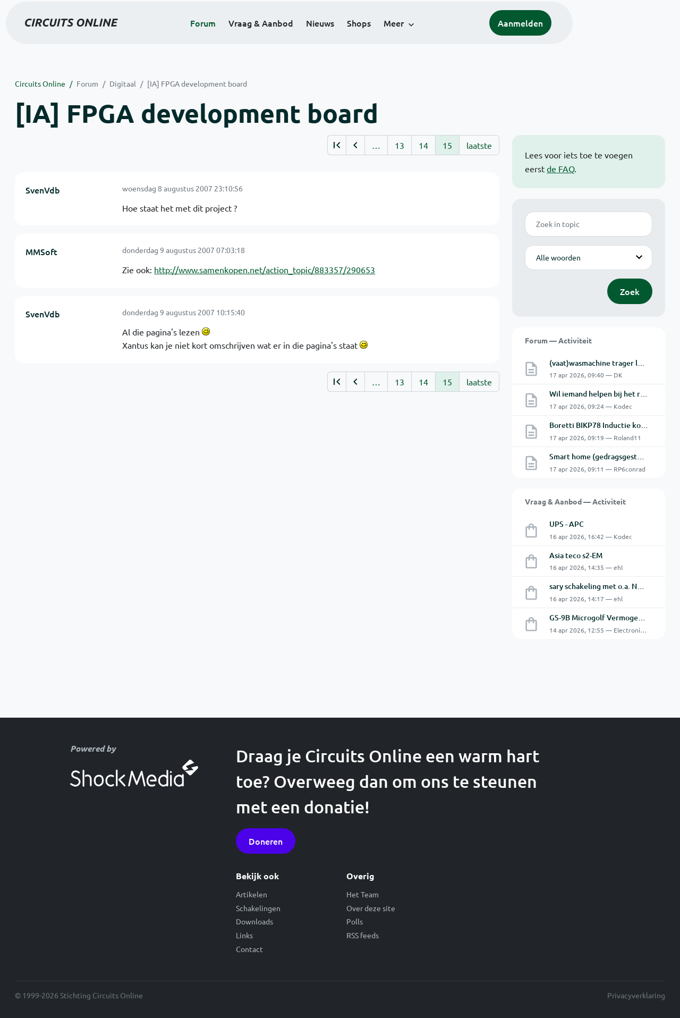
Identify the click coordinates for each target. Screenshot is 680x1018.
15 (447, 145)
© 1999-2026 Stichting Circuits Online (79, 995)
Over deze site (370, 908)
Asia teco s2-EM (575, 555)
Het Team (362, 894)
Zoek (630, 291)
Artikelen (251, 894)
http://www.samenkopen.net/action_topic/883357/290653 (264, 269)
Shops (410, 38)
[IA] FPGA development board (197, 83)
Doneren (266, 841)
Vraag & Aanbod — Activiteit (575, 501)
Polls (354, 921)
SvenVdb (43, 190)
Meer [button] (445, 38)
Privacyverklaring (636, 995)
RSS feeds (362, 935)
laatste (479, 145)
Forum (254, 38)
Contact (249, 949)
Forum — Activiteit (558, 340)
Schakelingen (258, 908)
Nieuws (371, 38)
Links (244, 935)
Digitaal (122, 83)
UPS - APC (566, 524)
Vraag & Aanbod (311, 38)
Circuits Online (40, 83)
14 (423, 145)
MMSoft (41, 251)
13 (399, 145)
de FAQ (560, 168)
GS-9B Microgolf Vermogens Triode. (610, 617)
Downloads (254, 921)
